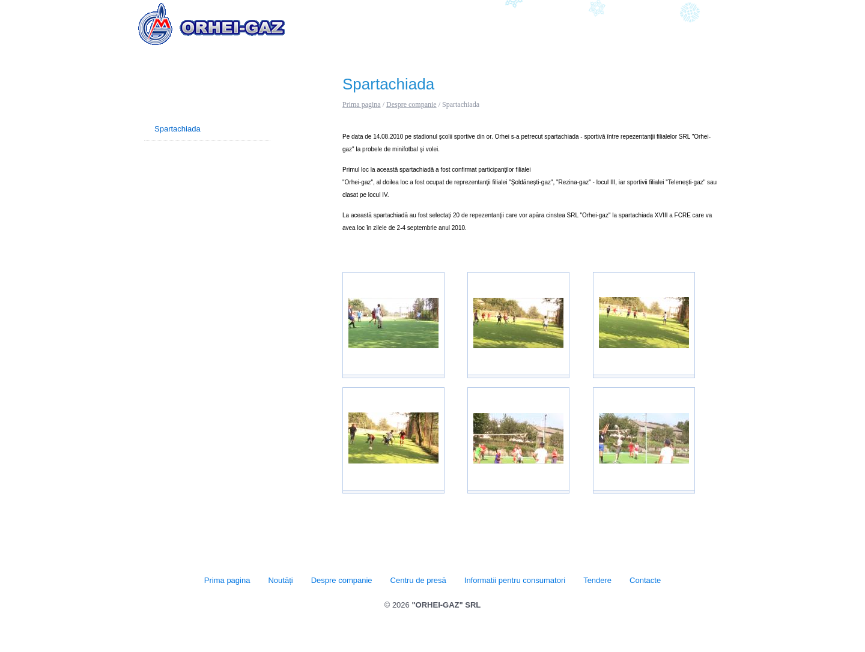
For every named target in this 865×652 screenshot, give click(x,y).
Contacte (710, 29)
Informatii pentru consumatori (580, 29)
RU (722, 7)
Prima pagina (361, 104)
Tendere (664, 29)
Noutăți (345, 29)
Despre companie (405, 29)
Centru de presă (482, 29)
